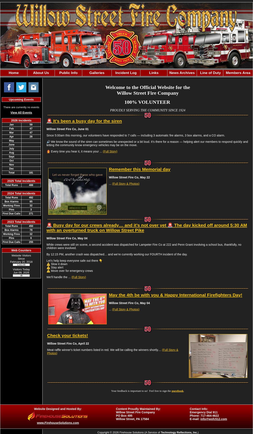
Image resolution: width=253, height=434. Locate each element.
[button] (41, 73)
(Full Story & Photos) (125, 183)
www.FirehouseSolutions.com (58, 423)
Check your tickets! (67, 335)
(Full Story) (110, 151)
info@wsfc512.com (214, 419)
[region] (126, 73)
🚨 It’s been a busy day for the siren (84, 121)
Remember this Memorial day (140, 169)
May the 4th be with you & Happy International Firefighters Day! (175, 294)
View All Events (21, 112)
